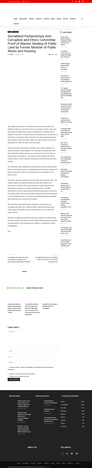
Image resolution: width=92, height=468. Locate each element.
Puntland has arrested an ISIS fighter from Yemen (66, 120)
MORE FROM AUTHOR (35, 288)
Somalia (31, 19)
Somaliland (23, 19)
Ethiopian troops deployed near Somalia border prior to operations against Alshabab (24, 416)
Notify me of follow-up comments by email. (22, 374)
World (59, 19)
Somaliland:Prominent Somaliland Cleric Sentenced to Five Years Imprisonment (46, 260)
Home (15, 19)
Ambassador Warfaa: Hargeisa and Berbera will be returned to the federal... (66, 40)
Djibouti (39, 19)
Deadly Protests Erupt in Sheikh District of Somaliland (50, 306)
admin (12, 54)
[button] (81, 19)
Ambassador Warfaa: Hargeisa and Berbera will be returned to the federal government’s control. (14, 308)
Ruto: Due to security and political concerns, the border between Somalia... (66, 146)
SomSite (47, 467)
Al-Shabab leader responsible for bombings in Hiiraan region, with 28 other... (66, 132)
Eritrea (65, 19)
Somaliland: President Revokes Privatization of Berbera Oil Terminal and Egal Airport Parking (19, 260)
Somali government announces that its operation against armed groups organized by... (66, 107)
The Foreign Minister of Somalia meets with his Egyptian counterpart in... (66, 173)
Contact (16, 23)
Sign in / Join (25, 1)
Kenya (53, 19)
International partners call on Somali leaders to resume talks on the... (66, 187)
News (14, 29)
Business (73, 19)
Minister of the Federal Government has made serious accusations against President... (66, 217)
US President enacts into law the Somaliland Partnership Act (51, 419)
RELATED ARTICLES (16, 288)
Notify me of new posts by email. (19, 376)
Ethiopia (46, 19)
